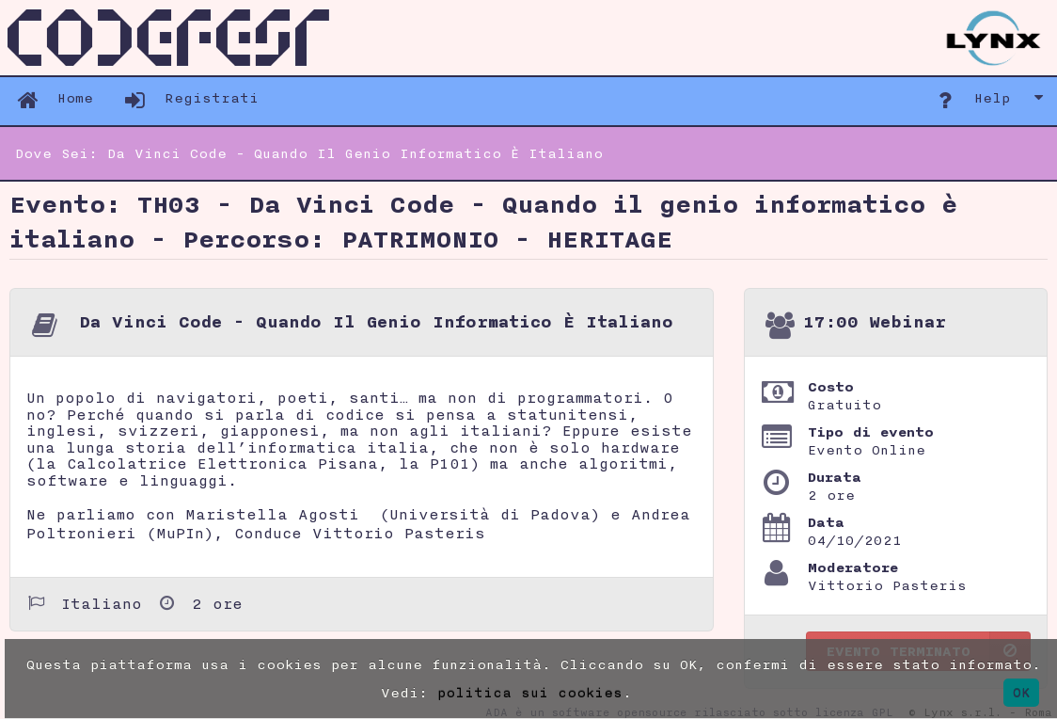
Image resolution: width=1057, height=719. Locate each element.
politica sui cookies (530, 692)
